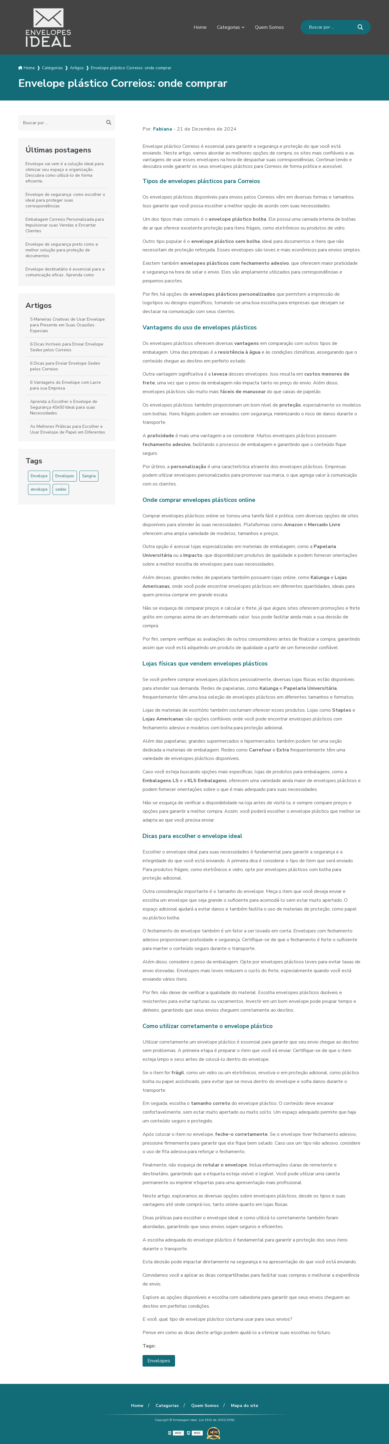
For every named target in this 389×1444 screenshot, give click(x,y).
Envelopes (64, 476)
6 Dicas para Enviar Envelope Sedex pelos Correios (65, 366)
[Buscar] (360, 27)
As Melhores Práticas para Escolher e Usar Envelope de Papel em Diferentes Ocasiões (67, 432)
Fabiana (162, 129)
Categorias (228, 27)
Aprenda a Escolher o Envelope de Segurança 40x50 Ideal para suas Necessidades (63, 407)
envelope (39, 489)
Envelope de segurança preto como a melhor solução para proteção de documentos (62, 250)
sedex (60, 489)
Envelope (39, 476)
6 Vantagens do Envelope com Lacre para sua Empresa (65, 385)
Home (200, 27)
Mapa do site (244, 1405)
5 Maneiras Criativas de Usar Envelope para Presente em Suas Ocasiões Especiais (67, 325)
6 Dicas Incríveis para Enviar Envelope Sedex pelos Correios (66, 347)
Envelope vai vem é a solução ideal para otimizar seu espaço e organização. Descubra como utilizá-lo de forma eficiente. (65, 172)
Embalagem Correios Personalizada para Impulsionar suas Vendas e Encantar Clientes (65, 225)
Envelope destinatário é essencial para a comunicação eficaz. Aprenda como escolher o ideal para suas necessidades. (65, 275)
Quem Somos (269, 27)
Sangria (89, 476)
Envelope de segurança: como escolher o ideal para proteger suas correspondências (65, 200)
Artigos (39, 305)
